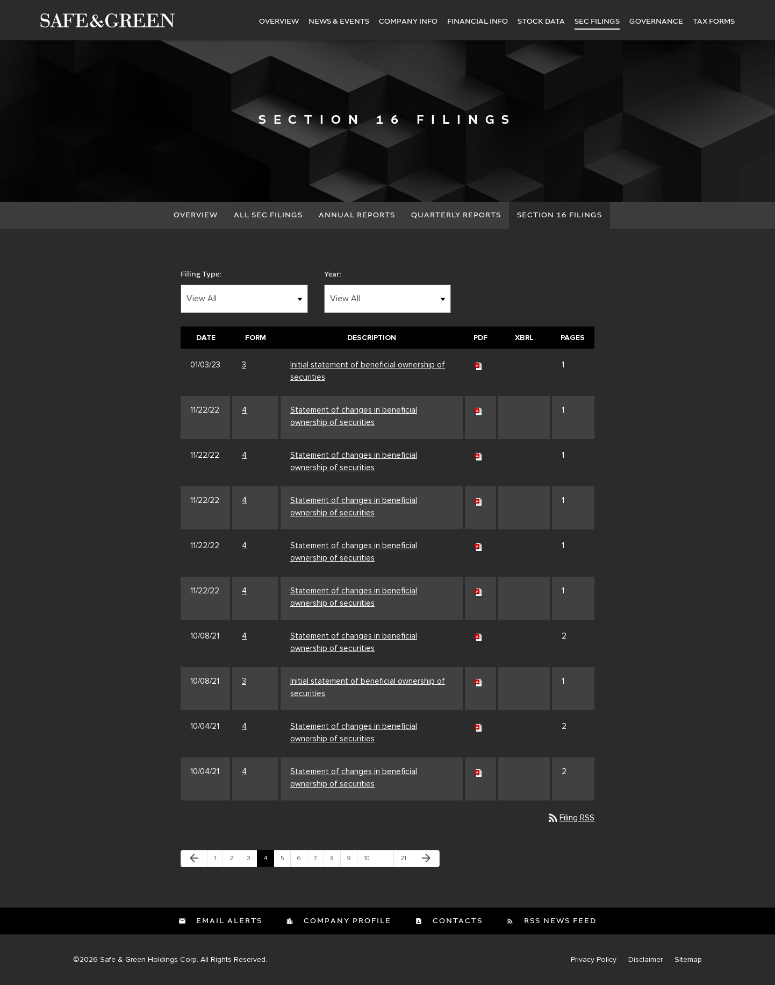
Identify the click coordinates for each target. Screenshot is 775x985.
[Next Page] (426, 858)
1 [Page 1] (218, 860)
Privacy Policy (593, 959)
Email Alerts (227, 921)
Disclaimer (645, 959)
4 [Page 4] (268, 860)
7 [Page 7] (318, 860)
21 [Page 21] (406, 860)
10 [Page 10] (369, 860)
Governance (656, 21)
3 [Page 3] (251, 860)
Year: (332, 274)
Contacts (456, 921)
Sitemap (688, 959)
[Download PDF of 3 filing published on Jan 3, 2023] (479, 365)
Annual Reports (357, 215)
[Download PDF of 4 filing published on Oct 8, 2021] (479, 636)
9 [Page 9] (352, 860)
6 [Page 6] (302, 860)
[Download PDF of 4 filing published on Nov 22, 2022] (479, 410)
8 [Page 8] (335, 860)
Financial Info (477, 21)
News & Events (338, 21)
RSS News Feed (559, 921)
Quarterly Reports (456, 215)
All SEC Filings (268, 215)
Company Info (408, 21)
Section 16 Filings (559, 215)
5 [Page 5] (285, 860)
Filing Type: (201, 274)
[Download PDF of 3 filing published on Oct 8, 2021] (479, 681)
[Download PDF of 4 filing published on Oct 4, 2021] (479, 726)
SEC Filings (597, 21)
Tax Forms (714, 21)
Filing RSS (570, 817)
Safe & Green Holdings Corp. (149, 959)
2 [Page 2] (234, 860)
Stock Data (541, 21)
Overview (279, 21)
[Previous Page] (194, 858)
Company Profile (346, 921)
